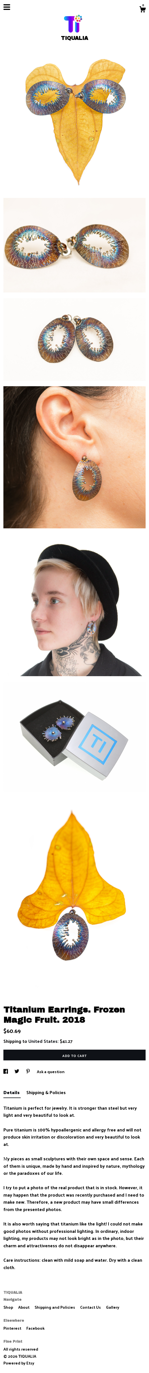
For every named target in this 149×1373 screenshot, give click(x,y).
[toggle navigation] (6, 7)
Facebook (35, 1328)
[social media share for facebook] (6, 1071)
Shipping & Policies (46, 1092)
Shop (8, 1307)
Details (12, 1092)
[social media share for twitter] (17, 1071)
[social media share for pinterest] (28, 1071)
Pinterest (12, 1328)
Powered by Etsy (18, 1362)
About (24, 1307)
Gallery (112, 1307)
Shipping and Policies (55, 1307)
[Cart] (142, 10)
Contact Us (91, 1307)
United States (43, 1041)
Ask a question (51, 1071)
